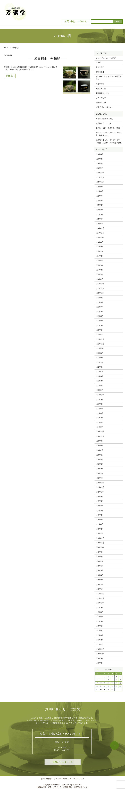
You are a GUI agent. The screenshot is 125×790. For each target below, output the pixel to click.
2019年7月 (99, 506)
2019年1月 (99, 533)
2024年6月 (99, 256)
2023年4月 (99, 321)
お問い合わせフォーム (62, 762)
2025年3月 (99, 214)
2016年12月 (100, 649)
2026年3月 (99, 159)
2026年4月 (99, 154)
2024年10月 (100, 237)
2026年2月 (99, 164)
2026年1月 (99, 168)
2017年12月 (100, 594)
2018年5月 (99, 570)
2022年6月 (99, 367)
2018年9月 (99, 552)
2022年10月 (100, 349)
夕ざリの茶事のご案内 (104, 119)
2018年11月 (100, 543)
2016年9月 (99, 658)
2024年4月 (99, 265)
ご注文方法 (100, 84)
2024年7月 (99, 251)
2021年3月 (99, 423)
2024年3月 (99, 270)
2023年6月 (99, 311)
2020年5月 (99, 459)
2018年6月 (99, 566)
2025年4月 (99, 210)
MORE (9, 76)
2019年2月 (99, 529)
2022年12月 (100, 339)
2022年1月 (99, 390)
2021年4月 (99, 418)
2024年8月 (99, 247)
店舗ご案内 (100, 67)
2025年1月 (99, 224)
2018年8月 (99, 557)
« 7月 (98, 669)
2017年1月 (99, 645)
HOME (6, 48)
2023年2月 (99, 330)
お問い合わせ (101, 102)
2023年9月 (99, 298)
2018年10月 (100, 547)
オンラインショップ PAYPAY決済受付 (108, 78)
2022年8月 (99, 358)
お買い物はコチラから (75, 21)
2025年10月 (100, 182)
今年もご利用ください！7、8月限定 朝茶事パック (109, 134)
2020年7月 (99, 450)
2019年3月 (99, 524)
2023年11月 (100, 288)
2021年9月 (99, 399)
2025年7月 (99, 196)
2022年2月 (99, 386)
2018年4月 (99, 575)
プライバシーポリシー (104, 107)
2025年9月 (99, 187)
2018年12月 (100, 538)
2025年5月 (99, 205)
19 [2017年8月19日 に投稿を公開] (120, 683)
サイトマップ (101, 98)
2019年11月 (100, 487)
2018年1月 (99, 589)
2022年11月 (100, 344)
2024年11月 (100, 233)
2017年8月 (99, 612)
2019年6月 (99, 510)
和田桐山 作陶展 (47, 58)
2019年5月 (99, 515)
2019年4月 (99, 520)
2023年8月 (99, 302)
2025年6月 (99, 200)
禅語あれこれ (101, 89)
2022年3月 (99, 381)
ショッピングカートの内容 (106, 58)
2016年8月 (99, 663)
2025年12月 (100, 173)
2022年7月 (99, 362)
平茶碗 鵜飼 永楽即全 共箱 (108, 128)
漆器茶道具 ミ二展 (103, 123)
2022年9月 (99, 353)
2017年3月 (99, 635)
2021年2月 (99, 427)
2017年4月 (99, 631)
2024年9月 (99, 242)
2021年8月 (99, 404)
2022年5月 (99, 372)
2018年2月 (99, 584)
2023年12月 (100, 284)
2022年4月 (99, 376)
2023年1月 (99, 335)
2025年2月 (99, 219)
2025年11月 (100, 177)
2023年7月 (99, 307)
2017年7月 (99, 617)
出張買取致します (102, 93)
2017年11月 (100, 598)
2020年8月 (99, 446)
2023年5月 (99, 316)
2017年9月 (99, 607)
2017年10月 (100, 603)
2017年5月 (99, 626)
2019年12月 (100, 483)
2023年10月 (100, 293)
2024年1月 (99, 279)
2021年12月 (100, 395)
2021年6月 (99, 413)
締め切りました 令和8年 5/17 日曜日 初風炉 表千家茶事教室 (109, 141)
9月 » (119, 669)
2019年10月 (100, 492)
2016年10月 (100, 654)
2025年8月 (99, 191)
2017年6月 (99, 621)
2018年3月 (99, 580)
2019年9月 (99, 496)
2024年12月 (100, 228)
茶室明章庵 (100, 72)
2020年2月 (99, 473)
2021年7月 (99, 409)
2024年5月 (99, 261)
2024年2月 (99, 274)
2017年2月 (99, 640)
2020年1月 (99, 478)
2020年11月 (100, 436)
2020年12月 (100, 432)
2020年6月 (99, 455)
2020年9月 (99, 441)
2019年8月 (99, 501)
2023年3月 (99, 325)
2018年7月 (99, 561)
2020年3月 (99, 469)
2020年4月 (99, 464)
